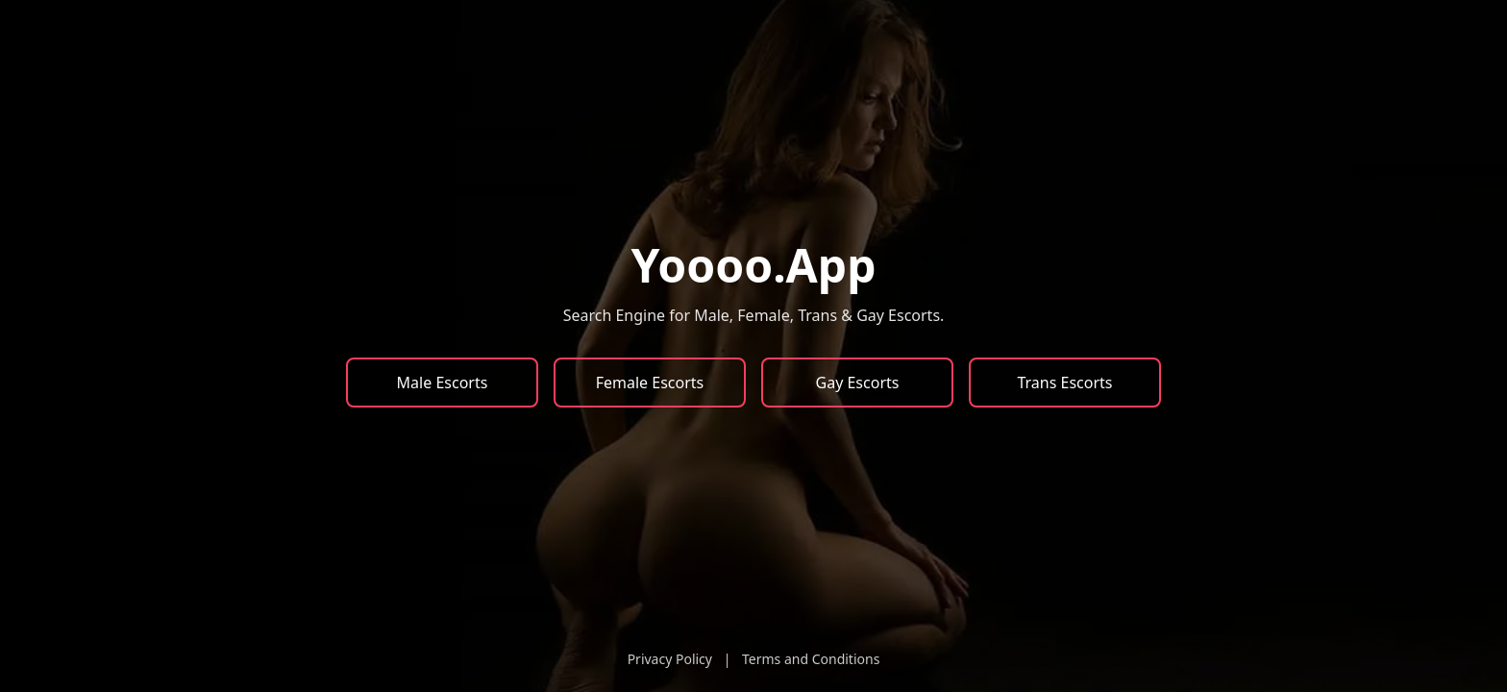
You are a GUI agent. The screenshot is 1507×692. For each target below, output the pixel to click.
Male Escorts (442, 382)
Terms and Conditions (810, 659)
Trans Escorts (1064, 382)
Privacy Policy (670, 659)
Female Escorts (650, 382)
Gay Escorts (858, 382)
